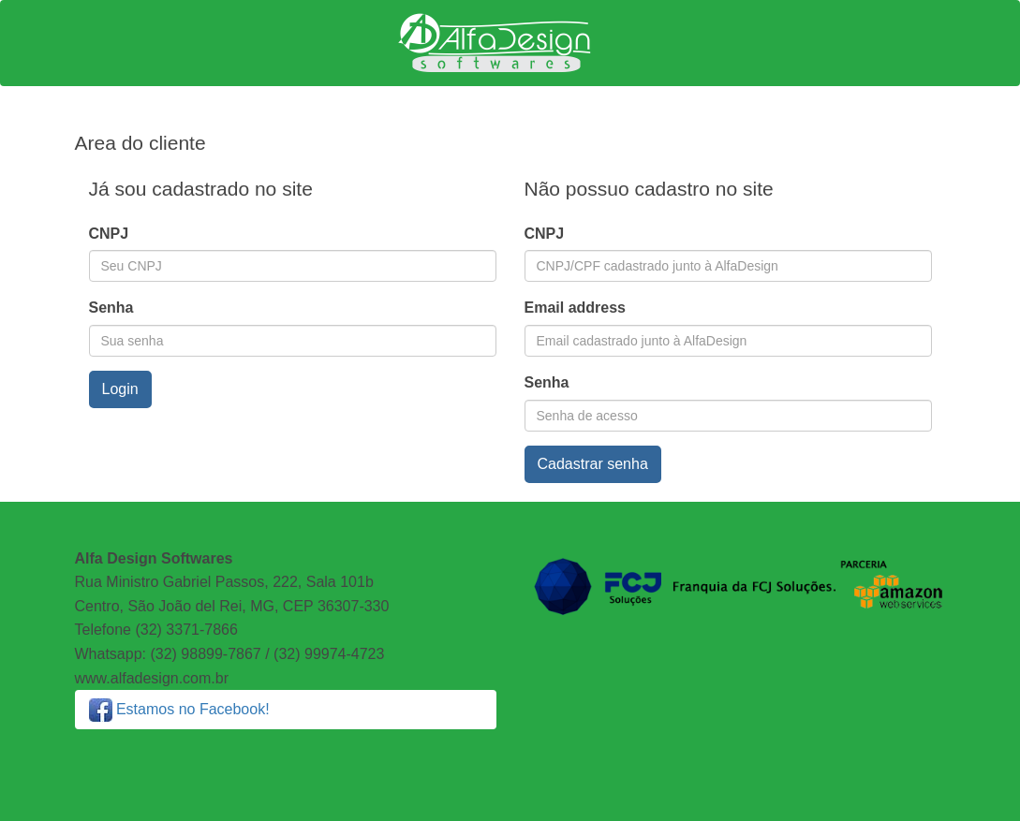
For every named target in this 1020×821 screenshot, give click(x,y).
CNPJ (109, 234)
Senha (111, 307)
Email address (576, 307)
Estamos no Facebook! (179, 709)
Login (120, 389)
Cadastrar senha (593, 464)
